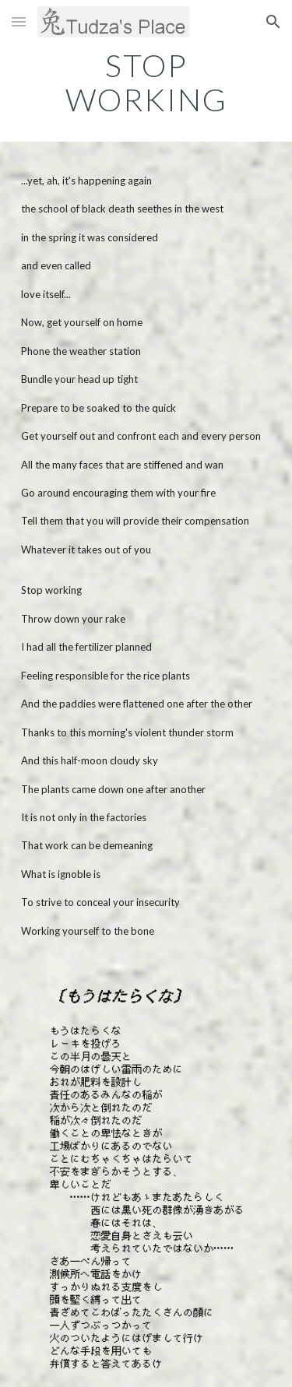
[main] (146, 82)
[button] (18, 21)
